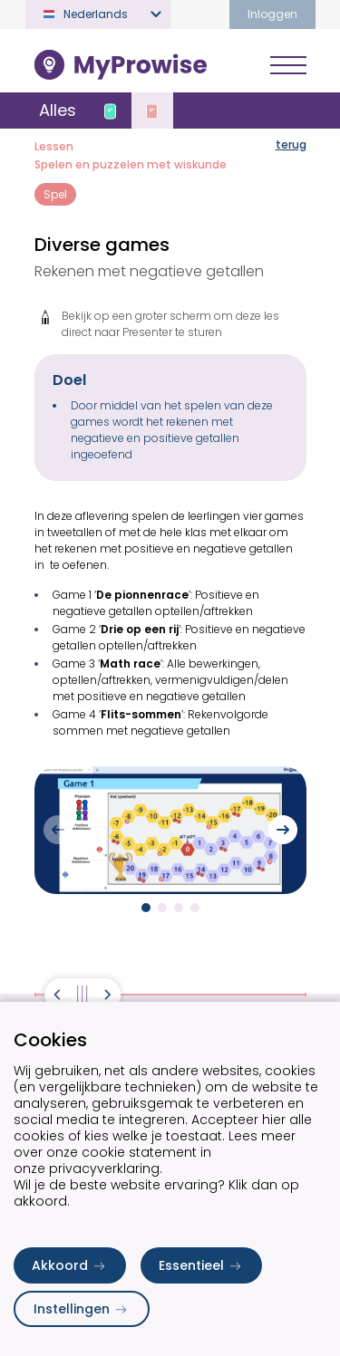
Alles (57, 110)
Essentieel (201, 1265)
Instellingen (82, 1309)
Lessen (53, 146)
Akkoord (70, 1265)
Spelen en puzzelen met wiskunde (130, 164)
